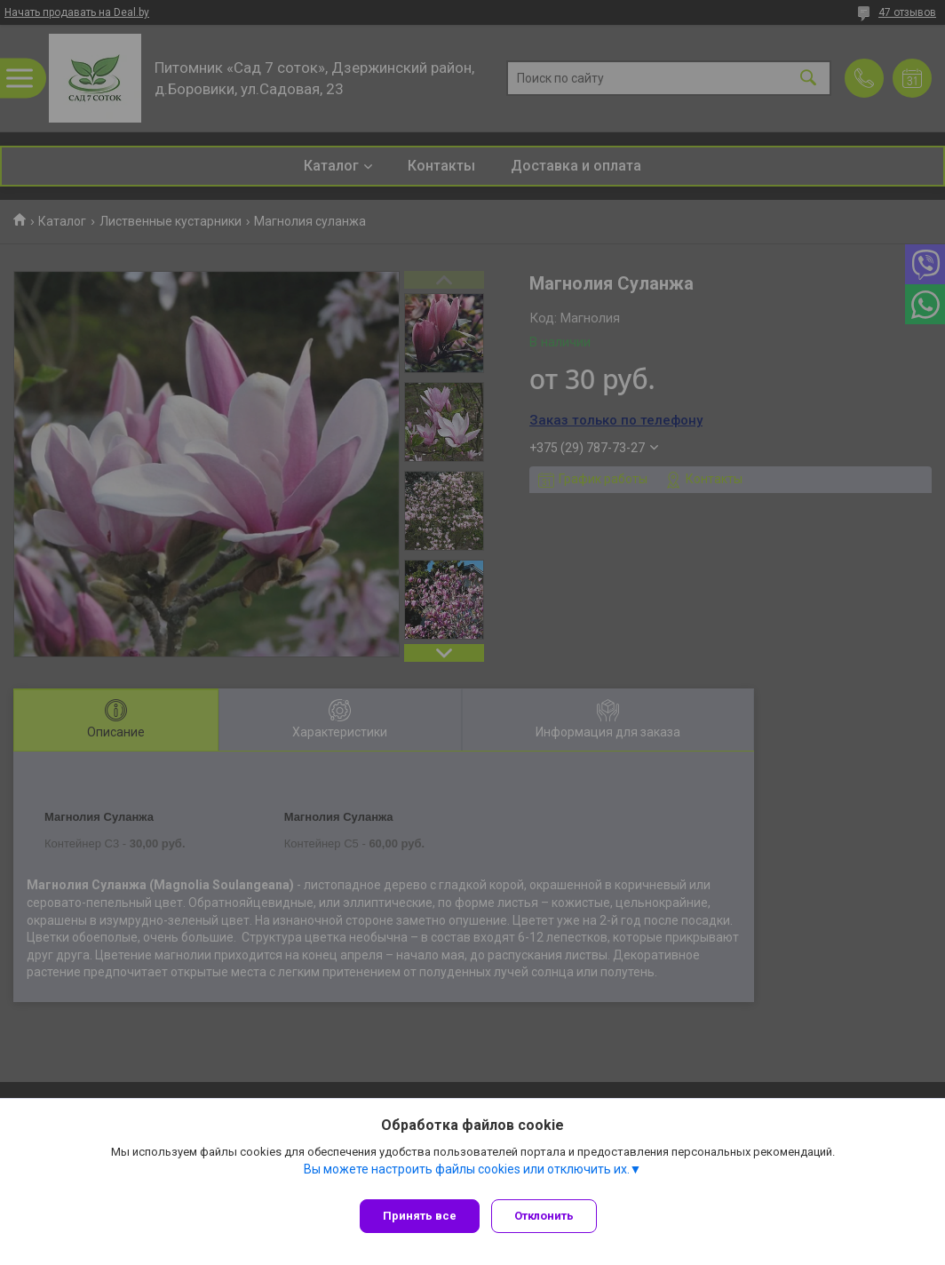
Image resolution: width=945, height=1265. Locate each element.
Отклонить (550, 1215)
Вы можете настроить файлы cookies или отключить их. (467, 1175)
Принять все (420, 1215)
